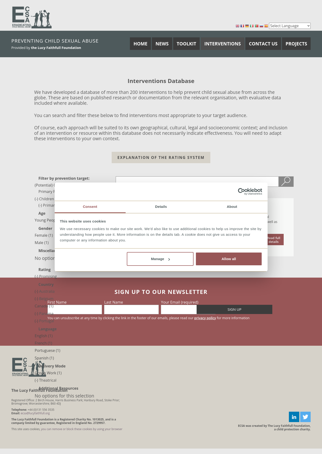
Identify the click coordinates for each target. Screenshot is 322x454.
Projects (296, 43)
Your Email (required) (179, 302)
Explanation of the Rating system (160, 157)
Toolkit (186, 43)
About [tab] (232, 207)
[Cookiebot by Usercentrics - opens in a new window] (241, 191)
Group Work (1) (48, 372)
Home (140, 43)
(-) (37, 198)
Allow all (229, 259)
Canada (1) (44, 306)
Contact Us (263, 43)
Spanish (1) (44, 358)
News (161, 43)
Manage (160, 259)
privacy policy (205, 318)
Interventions (222, 43)
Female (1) (44, 235)
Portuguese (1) (47, 350)
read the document (274, 239)
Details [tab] (161, 207)
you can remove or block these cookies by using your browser (82, 429)
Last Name (113, 302)
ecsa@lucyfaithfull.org (35, 413)
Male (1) (42, 242)
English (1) (44, 335)
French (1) (43, 343)
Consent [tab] (90, 207)
